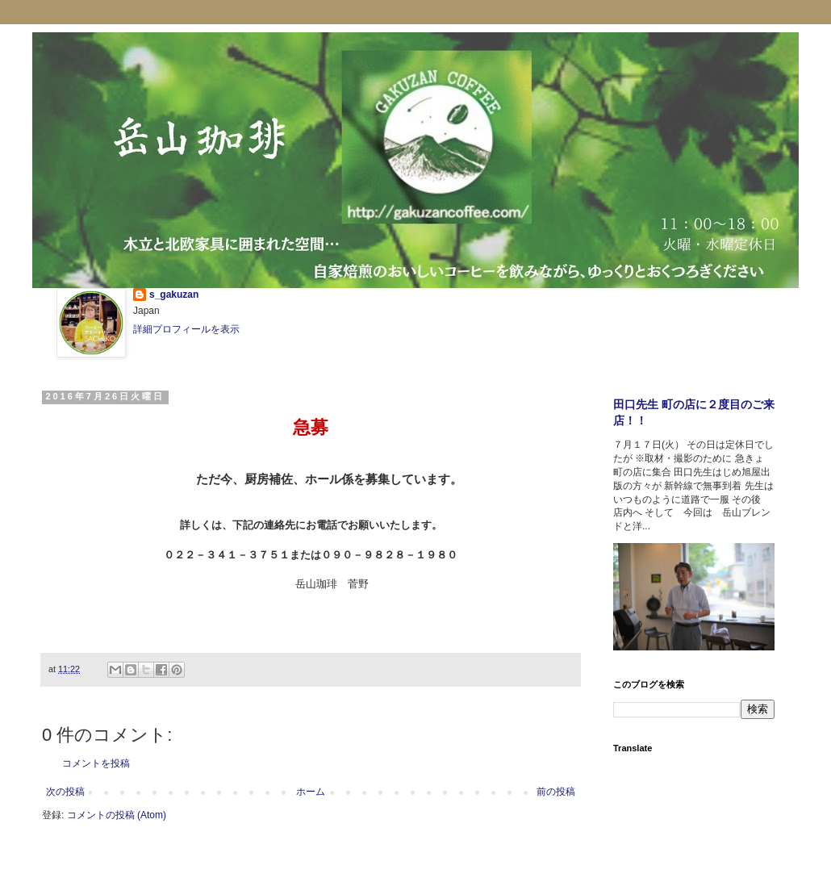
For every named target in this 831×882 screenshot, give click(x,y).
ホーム (310, 791)
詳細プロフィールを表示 (186, 329)
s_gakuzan (173, 294)
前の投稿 (556, 791)
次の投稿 (65, 791)
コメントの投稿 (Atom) (116, 815)
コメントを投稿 (96, 763)
